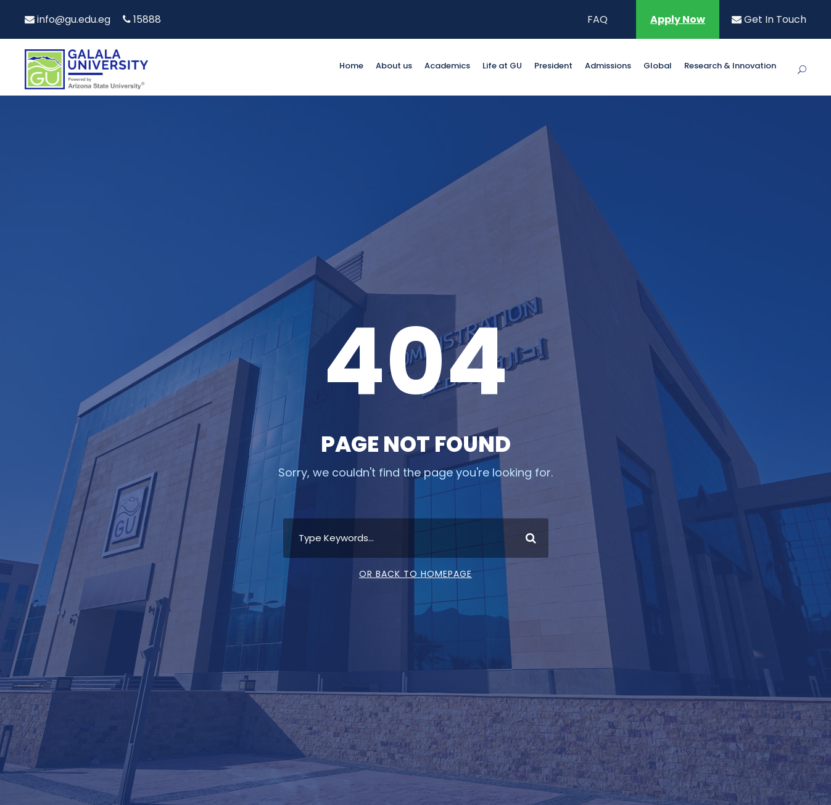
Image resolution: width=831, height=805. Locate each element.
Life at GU (502, 67)
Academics (447, 67)
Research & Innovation (730, 67)
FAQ (597, 19)
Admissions (608, 67)
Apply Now (677, 19)
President (553, 67)
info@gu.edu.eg (67, 19)
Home (351, 67)
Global (657, 67)
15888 (142, 19)
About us (394, 67)
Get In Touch (769, 19)
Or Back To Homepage (415, 574)
